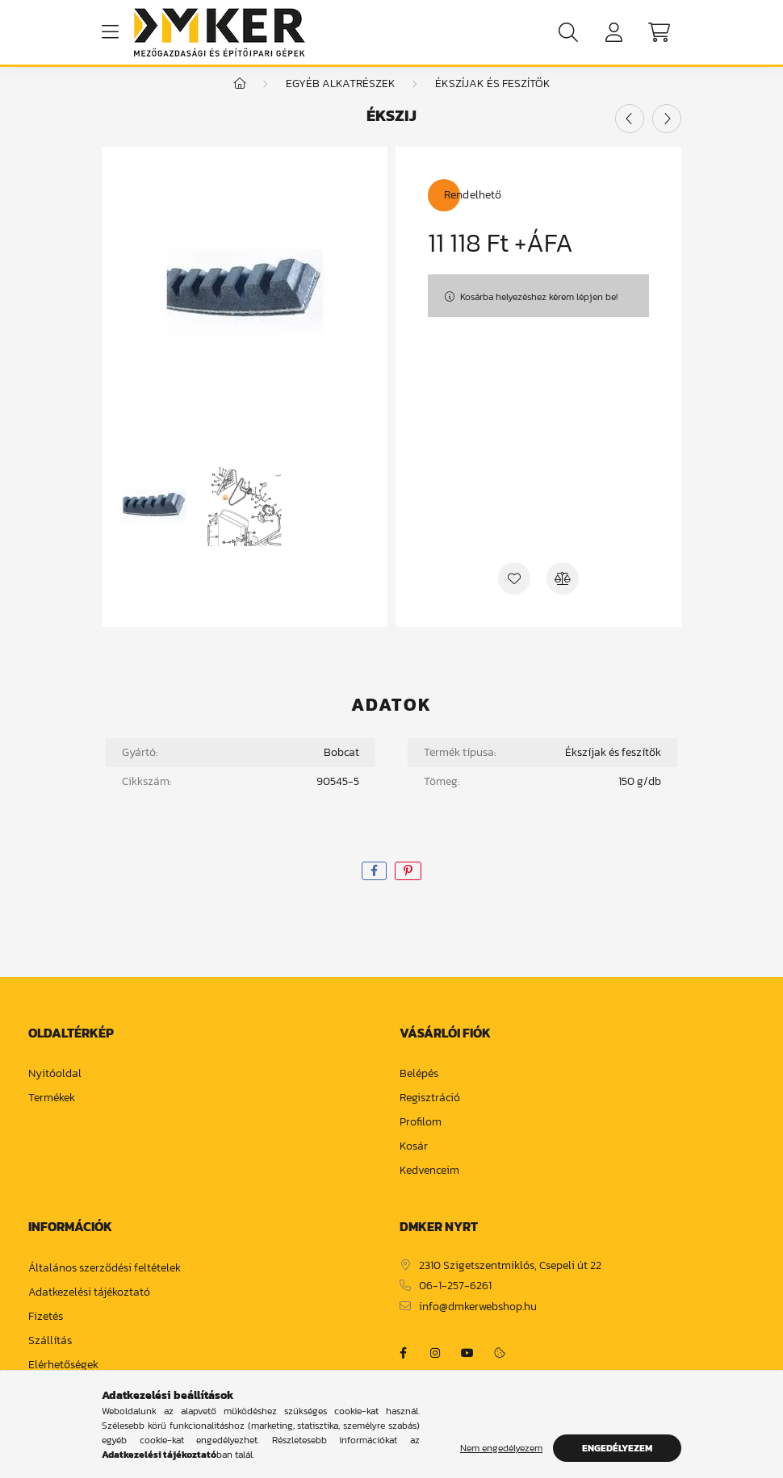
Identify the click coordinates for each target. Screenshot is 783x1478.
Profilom (421, 1139)
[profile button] (613, 32)
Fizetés (45, 1333)
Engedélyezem (617, 1448)
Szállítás (50, 1357)
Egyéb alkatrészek (341, 99)
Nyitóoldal (55, 1090)
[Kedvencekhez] (514, 594)
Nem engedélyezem (501, 1448)
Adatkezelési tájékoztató (89, 1309)
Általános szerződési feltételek (104, 1285)
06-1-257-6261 (455, 1302)
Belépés (419, 1090)
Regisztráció (430, 1114)
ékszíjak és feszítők (493, 99)
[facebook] (374, 887)
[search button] (568, 32)
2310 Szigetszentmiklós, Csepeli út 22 (510, 1282)
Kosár (414, 1163)
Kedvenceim (429, 1187)
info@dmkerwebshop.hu (478, 1323)
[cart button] (659, 32)
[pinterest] (408, 887)
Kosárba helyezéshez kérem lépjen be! (539, 313)
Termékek (51, 1114)
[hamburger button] (110, 32)
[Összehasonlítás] (562, 594)
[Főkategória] (239, 99)
